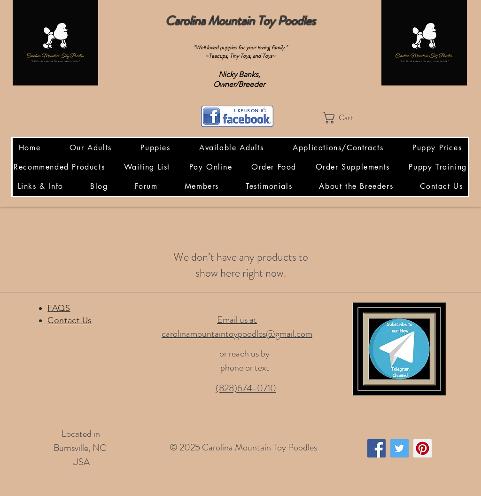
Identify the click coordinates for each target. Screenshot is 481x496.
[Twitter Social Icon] (399, 448)
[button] (345, 118)
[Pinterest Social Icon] (422, 448)
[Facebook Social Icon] (376, 448)
